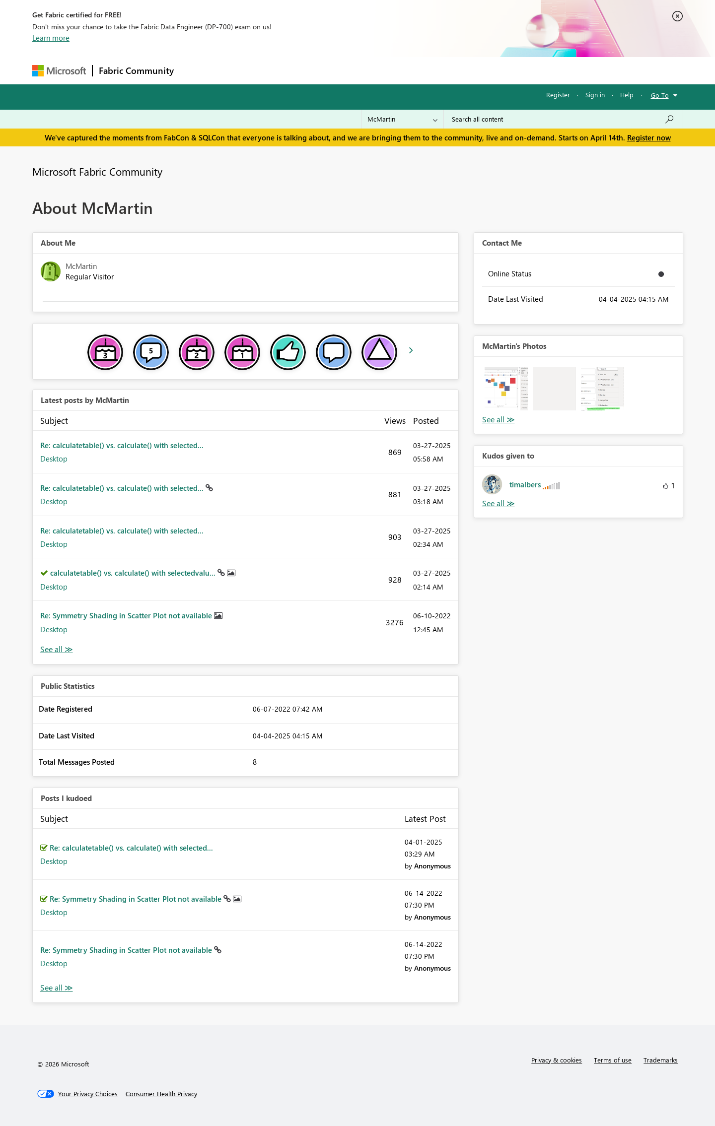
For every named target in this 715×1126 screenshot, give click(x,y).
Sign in (595, 94)
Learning (407, 70)
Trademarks (661, 1060)
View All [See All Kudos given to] (498, 503)
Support (449, 70)
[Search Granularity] (402, 119)
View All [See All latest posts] (56, 649)
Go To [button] (660, 95)
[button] (506, 388)
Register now (649, 137)
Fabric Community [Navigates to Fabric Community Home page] (136, 70)
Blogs (369, 70)
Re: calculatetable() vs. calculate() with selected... (122, 445)
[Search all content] (563, 119)
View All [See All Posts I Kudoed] (56, 988)
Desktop (54, 459)
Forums (196, 70)
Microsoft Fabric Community (97, 171)
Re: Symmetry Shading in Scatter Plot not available (127, 615)
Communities (325, 70)
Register (558, 94)
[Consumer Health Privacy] (161, 1094)
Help (627, 94)
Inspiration (240, 70)
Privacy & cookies (556, 1060)
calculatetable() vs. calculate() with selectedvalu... (133, 573)
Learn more (51, 38)
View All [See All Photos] (498, 419)
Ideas (280, 70)
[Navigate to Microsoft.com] (59, 70)
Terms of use (613, 1060)
